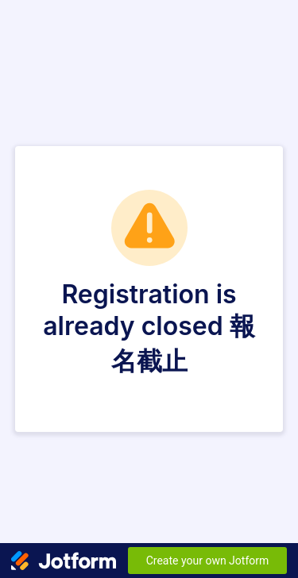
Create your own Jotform (207, 560)
